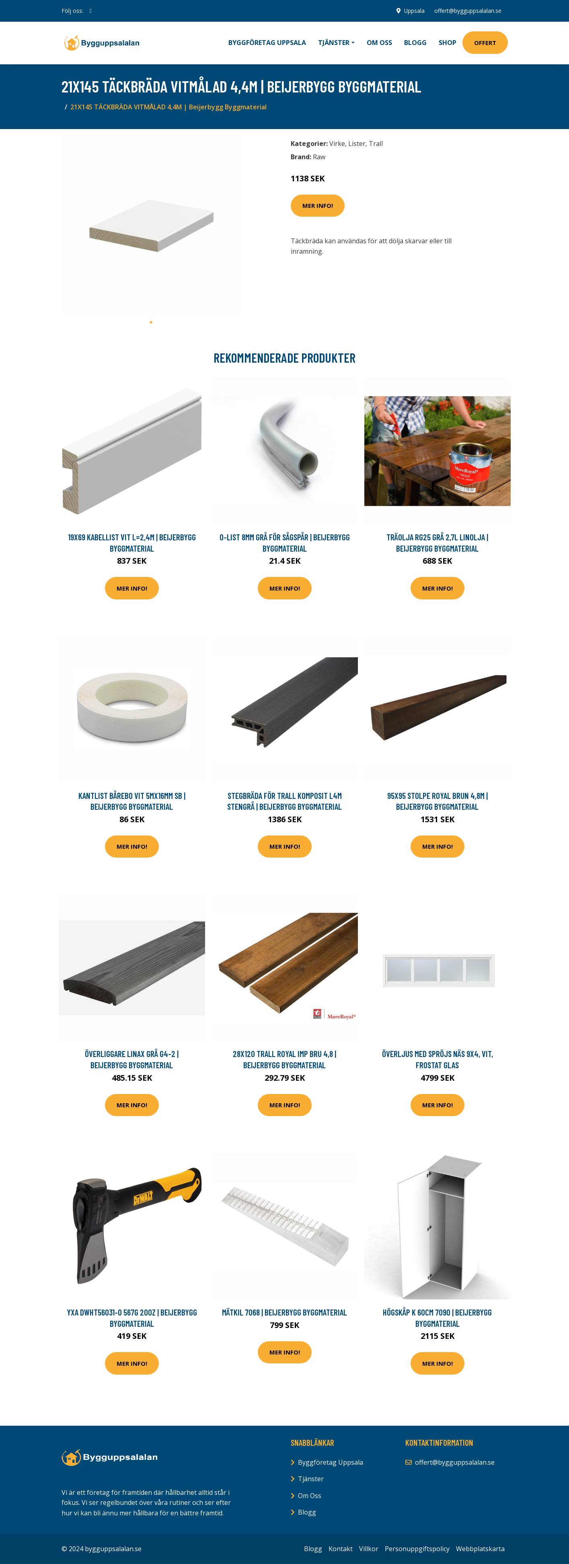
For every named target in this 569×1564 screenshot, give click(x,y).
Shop (447, 42)
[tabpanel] (151, 224)
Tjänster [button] (333, 42)
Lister (357, 143)
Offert (485, 43)
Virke (337, 143)
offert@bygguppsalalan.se (467, 10)
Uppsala (414, 10)
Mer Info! (317, 205)
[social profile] (90, 10)
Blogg (415, 42)
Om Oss (309, 1495)
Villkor (368, 1548)
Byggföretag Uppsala (267, 42)
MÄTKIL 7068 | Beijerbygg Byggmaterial (284, 1312)
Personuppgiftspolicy (417, 1548)
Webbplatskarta (480, 1548)
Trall (376, 143)
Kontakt (341, 1548)
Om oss (379, 42)
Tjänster (311, 1478)
